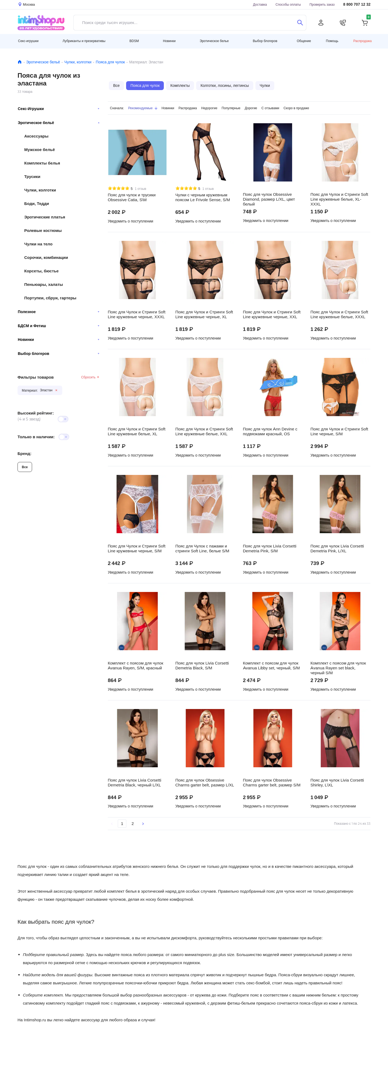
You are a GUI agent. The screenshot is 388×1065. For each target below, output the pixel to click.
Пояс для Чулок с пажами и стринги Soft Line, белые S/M (202, 548)
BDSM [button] (134, 41)
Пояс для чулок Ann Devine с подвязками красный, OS (270, 431)
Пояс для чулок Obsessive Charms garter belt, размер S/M (272, 782)
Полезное (58, 311)
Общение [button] (304, 41)
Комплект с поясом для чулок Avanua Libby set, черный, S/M (271, 665)
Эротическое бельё (43, 62)
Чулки (265, 85)
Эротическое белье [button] (214, 41)
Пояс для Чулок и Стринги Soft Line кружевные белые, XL (136, 431)
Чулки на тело (38, 244)
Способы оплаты (288, 4)
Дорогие (251, 108)
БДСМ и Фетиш (58, 325)
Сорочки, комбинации (46, 257)
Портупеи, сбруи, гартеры (50, 298)
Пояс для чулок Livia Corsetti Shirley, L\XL (337, 782)
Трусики (32, 176)
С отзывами (270, 108)
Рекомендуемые (142, 108)
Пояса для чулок (110, 62)
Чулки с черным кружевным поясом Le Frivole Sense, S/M (202, 197)
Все (25, 467)
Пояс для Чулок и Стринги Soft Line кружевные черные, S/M (136, 548)
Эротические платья (44, 217)
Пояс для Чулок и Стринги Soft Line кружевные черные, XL (204, 314)
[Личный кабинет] (321, 23)
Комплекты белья (42, 163)
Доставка (260, 4)
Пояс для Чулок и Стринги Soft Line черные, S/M (339, 431)
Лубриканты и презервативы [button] (84, 41)
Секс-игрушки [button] (28, 41)
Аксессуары (36, 136)
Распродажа (362, 41)
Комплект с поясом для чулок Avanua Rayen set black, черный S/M (338, 668)
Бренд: (25, 453)
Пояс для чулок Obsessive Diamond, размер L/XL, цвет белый (269, 199)
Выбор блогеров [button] (265, 41)
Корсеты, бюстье (41, 271)
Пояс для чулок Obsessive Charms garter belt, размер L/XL (204, 782)
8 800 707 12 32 (356, 4)
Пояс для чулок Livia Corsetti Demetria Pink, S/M (269, 548)
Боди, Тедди (36, 203)
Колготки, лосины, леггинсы (224, 85)
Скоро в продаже (296, 108)
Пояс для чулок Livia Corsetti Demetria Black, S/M (202, 665)
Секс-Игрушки (58, 108)
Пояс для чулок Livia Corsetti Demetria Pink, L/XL (337, 548)
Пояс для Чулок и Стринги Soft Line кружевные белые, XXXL (339, 314)
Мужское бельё (39, 150)
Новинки (58, 339)
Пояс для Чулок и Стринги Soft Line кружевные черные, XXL (272, 314)
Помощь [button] (332, 41)
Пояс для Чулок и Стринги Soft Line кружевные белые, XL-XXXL (339, 199)
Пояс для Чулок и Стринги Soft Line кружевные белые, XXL (204, 431)
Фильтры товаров (36, 377)
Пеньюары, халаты (43, 284)
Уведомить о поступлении (130, 221)
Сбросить (90, 377)
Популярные (231, 108)
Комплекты (180, 85)
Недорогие (209, 108)
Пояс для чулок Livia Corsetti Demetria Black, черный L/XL (134, 782)
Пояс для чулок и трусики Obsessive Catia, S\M (131, 197)
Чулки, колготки (77, 62)
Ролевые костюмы (43, 230)
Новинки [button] (169, 41)
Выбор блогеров (58, 353)
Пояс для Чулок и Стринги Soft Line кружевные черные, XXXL (136, 314)
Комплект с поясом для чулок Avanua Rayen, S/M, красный (135, 665)
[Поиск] (300, 22)
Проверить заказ (322, 4)
